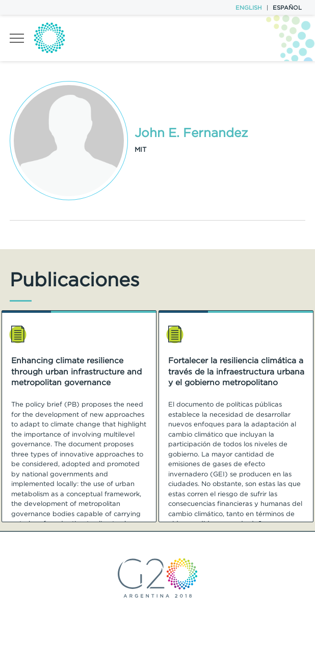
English (248, 8)
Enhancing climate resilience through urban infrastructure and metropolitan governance (76, 371)
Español (287, 8)
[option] (79, 416)
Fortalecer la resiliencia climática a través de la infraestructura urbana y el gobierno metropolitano (236, 371)
